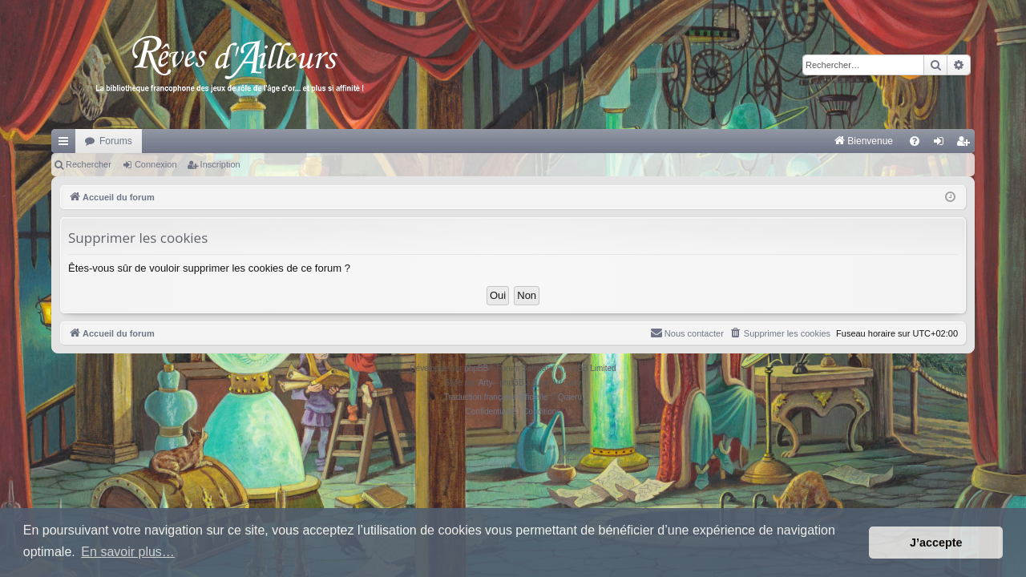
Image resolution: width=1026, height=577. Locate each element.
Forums (115, 141)
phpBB (476, 368)
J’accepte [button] (936, 542)
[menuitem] (696, 141)
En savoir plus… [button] (128, 552)
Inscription (220, 164)
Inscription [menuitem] (966, 144)
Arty (486, 382)
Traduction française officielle (495, 397)
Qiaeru (570, 397)
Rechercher (88, 164)
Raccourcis (66, 144)
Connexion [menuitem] (942, 144)
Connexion (156, 164)
